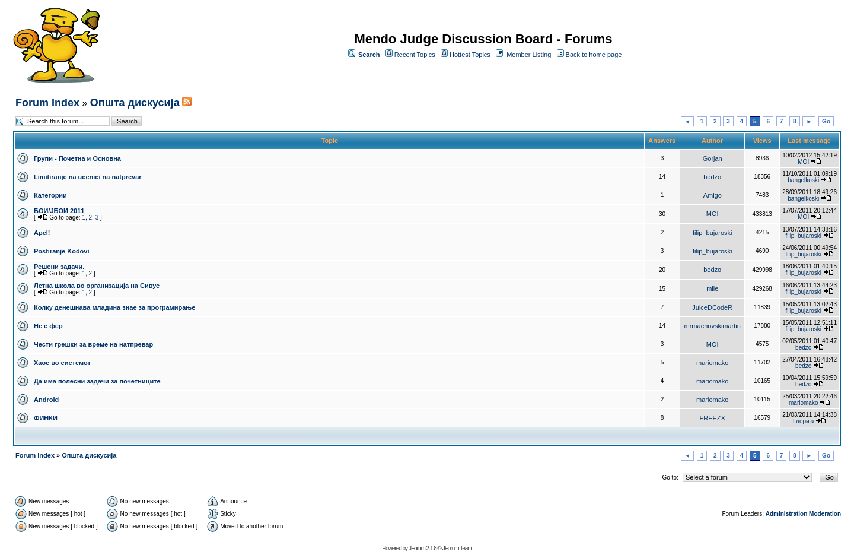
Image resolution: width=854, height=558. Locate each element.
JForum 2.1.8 (422, 548)
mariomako (712, 362)
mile (712, 288)
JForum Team (457, 548)
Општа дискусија (135, 103)
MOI (803, 161)
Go (826, 121)
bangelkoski (803, 180)
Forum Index (47, 103)
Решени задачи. (59, 266)
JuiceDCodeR (712, 307)
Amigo (712, 195)
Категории (50, 195)
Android (46, 399)
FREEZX (712, 417)
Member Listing (528, 54)
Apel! (42, 232)
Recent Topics (414, 54)
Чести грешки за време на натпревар (93, 344)
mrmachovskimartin (712, 325)
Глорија (803, 421)
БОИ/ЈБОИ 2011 (59, 210)
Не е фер (48, 325)
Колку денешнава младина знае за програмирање (114, 307)
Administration (787, 514)
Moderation (825, 514)
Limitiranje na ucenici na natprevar (88, 176)
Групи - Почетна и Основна (77, 158)
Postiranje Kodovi (62, 251)
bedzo (712, 176)
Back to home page (594, 54)
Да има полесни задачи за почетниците (97, 381)
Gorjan (712, 158)
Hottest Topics (470, 54)
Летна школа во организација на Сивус (97, 285)
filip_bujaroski (712, 232)
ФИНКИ (46, 417)
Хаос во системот (62, 362)
